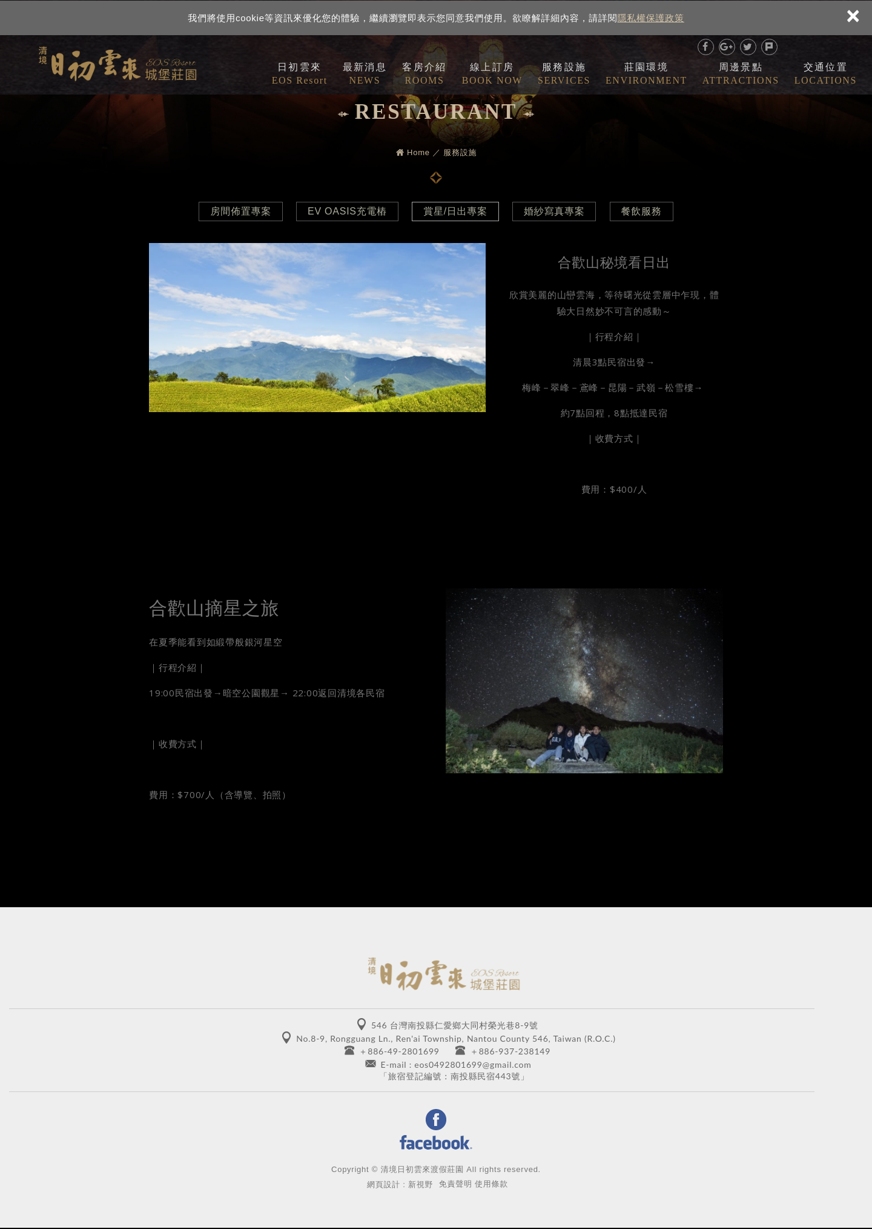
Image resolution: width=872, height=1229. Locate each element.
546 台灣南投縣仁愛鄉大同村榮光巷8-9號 (454, 1025)
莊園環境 (646, 74)
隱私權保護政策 (651, 17)
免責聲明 (455, 1184)
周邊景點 (740, 74)
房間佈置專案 (237, 211)
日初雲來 (300, 74)
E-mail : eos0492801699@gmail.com (455, 1064)
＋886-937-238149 (510, 1051)
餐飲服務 (645, 211)
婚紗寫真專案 (556, 211)
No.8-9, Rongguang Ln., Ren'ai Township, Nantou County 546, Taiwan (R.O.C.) (455, 1038)
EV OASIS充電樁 (345, 211)
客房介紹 (424, 74)
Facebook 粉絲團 (436, 1130)
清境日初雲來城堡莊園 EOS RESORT (117, 61)
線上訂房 (492, 74)
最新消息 (365, 74)
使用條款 (491, 1184)
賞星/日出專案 (455, 211)
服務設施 (564, 74)
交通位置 (825, 74)
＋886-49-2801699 (399, 1051)
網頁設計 (383, 1185)
